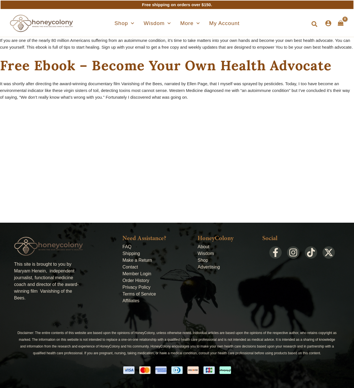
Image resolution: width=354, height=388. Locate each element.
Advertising (209, 267)
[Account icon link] (328, 23)
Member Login (136, 273)
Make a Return (137, 260)
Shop (203, 260)
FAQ (126, 246)
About (203, 246)
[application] (139, 23)
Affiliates (130, 300)
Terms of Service (139, 294)
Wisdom (206, 253)
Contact (130, 267)
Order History (135, 280)
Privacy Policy (136, 287)
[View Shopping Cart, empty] (340, 23)
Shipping (131, 253)
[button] (315, 24)
